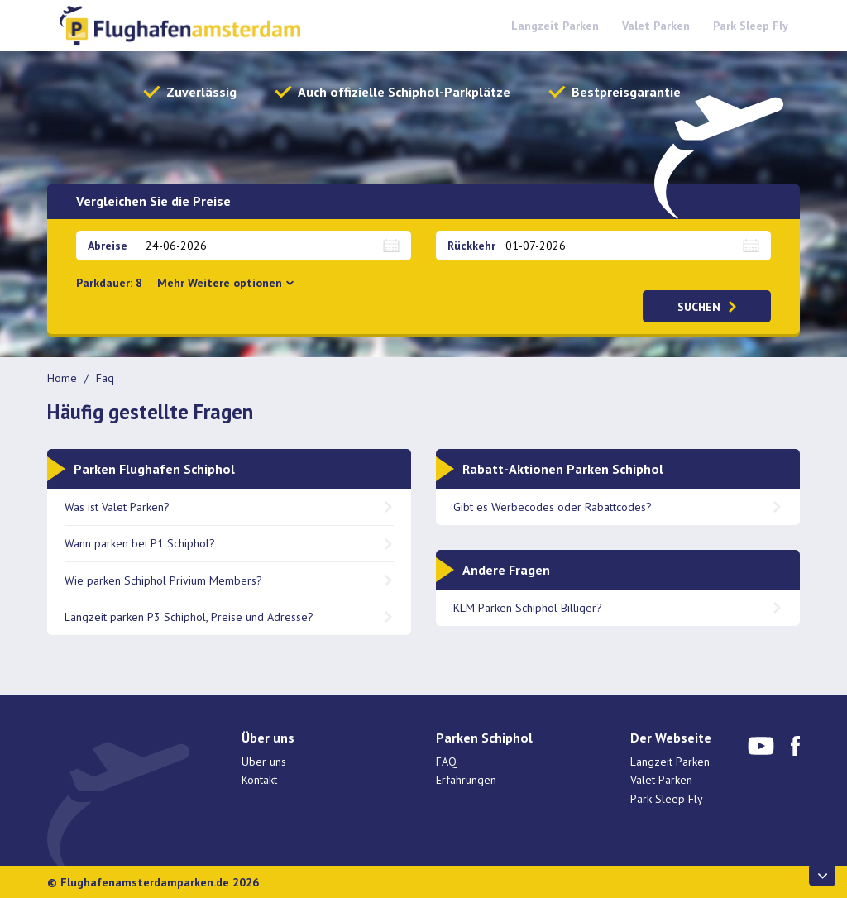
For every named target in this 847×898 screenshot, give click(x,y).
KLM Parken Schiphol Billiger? (529, 607)
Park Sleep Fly (750, 25)
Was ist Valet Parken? (117, 506)
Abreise (107, 245)
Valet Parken (656, 25)
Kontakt (259, 779)
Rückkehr (471, 245)
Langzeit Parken (555, 25)
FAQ (446, 761)
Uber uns (264, 761)
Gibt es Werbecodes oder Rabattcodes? (552, 506)
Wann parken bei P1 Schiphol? (140, 543)
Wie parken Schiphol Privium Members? (163, 580)
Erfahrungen (466, 779)
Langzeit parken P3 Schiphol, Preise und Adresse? (189, 616)
